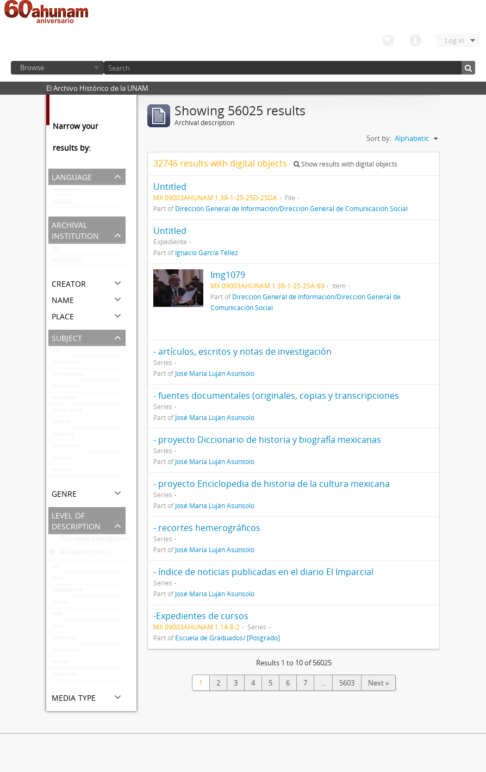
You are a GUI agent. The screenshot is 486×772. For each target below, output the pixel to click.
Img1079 (227, 275)
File (57, 616)
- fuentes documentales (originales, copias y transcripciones (276, 396)
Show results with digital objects (345, 164)
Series (60, 604)
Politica (62, 472)
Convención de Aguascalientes (89, 448)
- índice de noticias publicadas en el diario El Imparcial (263, 572)
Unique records (72, 191)
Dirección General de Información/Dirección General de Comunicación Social (291, 208)
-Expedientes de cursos (200, 616)
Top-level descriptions (89, 541)
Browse (32, 67)
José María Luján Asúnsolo (214, 373)
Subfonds (64, 640)
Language (388, 40)
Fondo (60, 664)
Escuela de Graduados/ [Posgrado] (227, 637)
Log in (454, 40)
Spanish (63, 203)
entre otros (67, 412)
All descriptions (78, 554)
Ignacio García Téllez (206, 252)
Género (62, 460)
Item (59, 580)
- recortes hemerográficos (206, 528)
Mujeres (63, 436)
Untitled (169, 187)
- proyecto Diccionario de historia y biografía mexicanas (267, 440)
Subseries (65, 676)
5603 (346, 683)
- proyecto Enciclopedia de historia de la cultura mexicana (271, 484)
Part (58, 628)
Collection (66, 652)
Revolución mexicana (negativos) (89, 388)
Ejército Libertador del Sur (87, 376)
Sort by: (378, 138)
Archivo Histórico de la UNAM (89, 262)
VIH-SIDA (63, 400)
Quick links (415, 40)
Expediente (67, 592)
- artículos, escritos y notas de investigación (242, 351)
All (56, 250)
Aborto (61, 424)
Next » (378, 683)
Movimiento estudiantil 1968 (89, 364)
